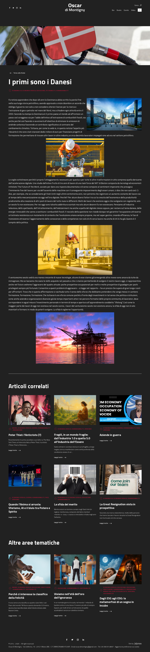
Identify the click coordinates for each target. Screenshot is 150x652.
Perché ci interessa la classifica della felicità (28, 596)
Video (133, 16)
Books (119, 16)
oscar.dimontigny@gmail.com (86, 646)
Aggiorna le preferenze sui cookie (127, 646)
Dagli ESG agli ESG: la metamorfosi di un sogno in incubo (117, 602)
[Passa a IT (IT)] (139, 16)
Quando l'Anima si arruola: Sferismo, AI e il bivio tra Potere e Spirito (29, 508)
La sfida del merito (65, 504)
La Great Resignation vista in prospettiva (117, 506)
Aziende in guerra (110, 435)
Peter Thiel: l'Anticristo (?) (25, 435)
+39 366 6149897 (107, 646)
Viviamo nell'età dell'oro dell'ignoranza (69, 596)
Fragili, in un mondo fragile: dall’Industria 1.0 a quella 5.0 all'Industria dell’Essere (72, 438)
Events (126, 16)
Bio (113, 16)
